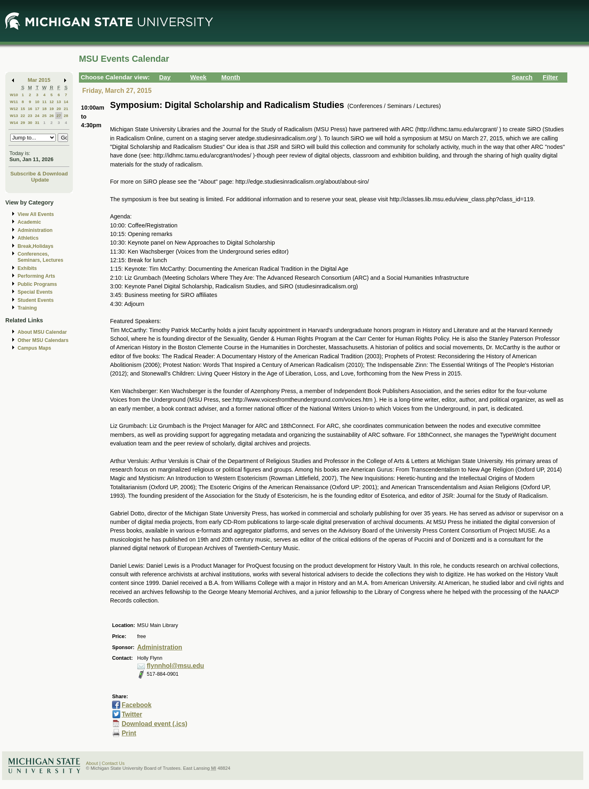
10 (37, 101)
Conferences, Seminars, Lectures (40, 257)
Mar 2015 (39, 80)
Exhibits (27, 268)
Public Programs (37, 284)
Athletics (28, 238)
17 (37, 108)
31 (37, 122)
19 (51, 108)
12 (51, 101)
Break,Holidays (36, 246)
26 (51, 115)
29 (22, 122)
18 (44, 108)
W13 (14, 115)
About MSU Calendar (42, 332)
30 (30, 122)
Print (128, 733)
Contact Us (113, 763)
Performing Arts (36, 276)
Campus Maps (34, 348)
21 (66, 108)
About (92, 763)
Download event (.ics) (154, 723)
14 (66, 101)
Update (40, 180)
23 (30, 115)
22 (22, 115)
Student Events (36, 300)
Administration (35, 230)
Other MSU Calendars (43, 340)
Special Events (35, 292)
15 (22, 108)
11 (44, 101)
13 (58, 101)
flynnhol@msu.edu (175, 665)
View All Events (36, 214)
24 (37, 115)
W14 (14, 122)
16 (30, 108)
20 (58, 108)
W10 (14, 94)
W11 (14, 101)
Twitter (131, 714)
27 (58, 115)
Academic (29, 222)
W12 (14, 108)
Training (27, 308)
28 (66, 115)
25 (44, 115)
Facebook (136, 704)
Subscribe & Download (39, 174)
